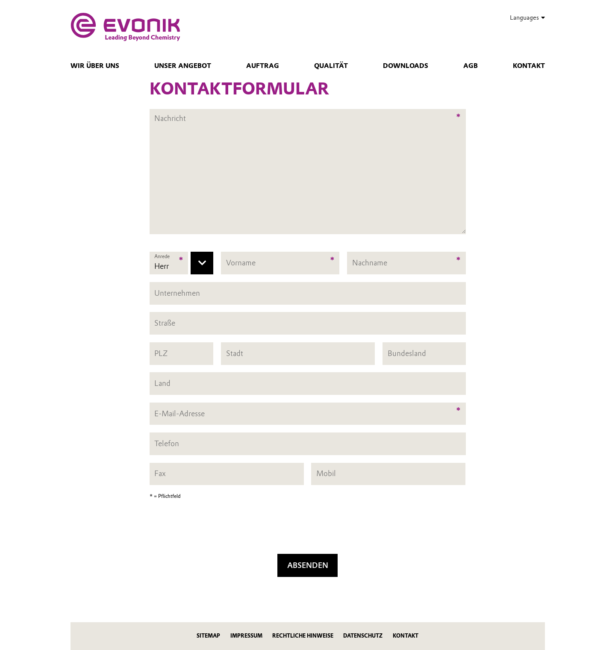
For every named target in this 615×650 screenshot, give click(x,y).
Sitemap (208, 635)
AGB (470, 66)
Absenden (307, 565)
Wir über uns (95, 66)
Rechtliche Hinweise (302, 635)
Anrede (162, 256)
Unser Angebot (182, 66)
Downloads (405, 66)
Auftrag (262, 66)
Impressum (246, 635)
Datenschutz (363, 635)
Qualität (331, 66)
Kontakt (529, 66)
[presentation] (308, 529)
